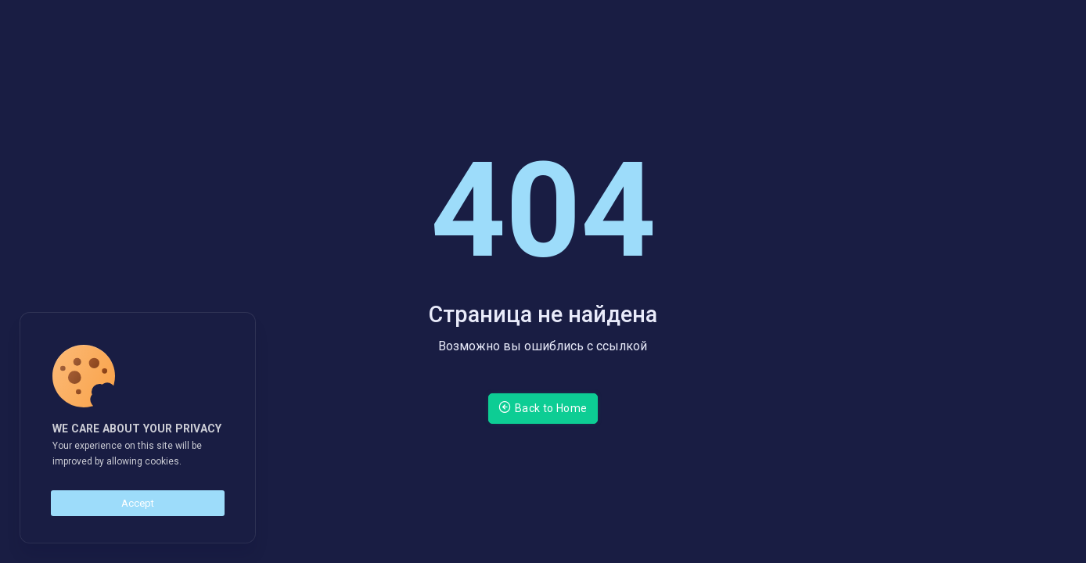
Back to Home (542, 407)
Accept (137, 503)
